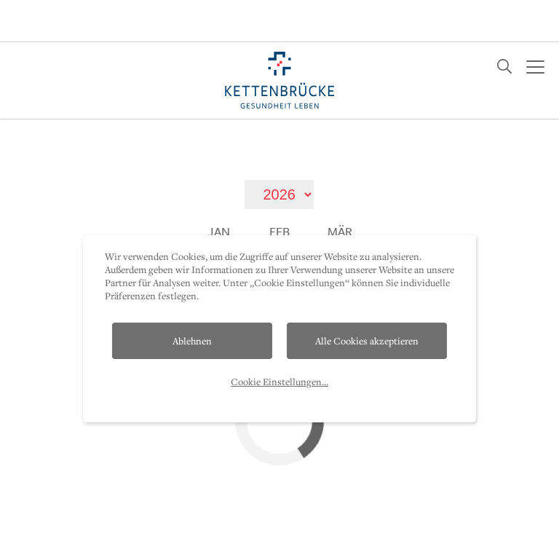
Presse (305, 529)
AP (358, 529)
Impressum (230, 529)
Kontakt (51, 529)
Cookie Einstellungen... (279, 339)
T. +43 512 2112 (435, 529)
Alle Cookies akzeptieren (367, 298)
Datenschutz (138, 529)
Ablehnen (192, 298)
